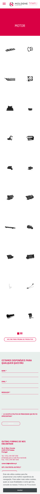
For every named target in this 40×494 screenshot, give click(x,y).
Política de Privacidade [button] (27, 485)
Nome (4, 371)
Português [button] (33, 3)
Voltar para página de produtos (20, 339)
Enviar (11, 423)
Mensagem (6, 392)
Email (4, 382)
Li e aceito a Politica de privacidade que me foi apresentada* (19, 415)
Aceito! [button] (20, 490)
